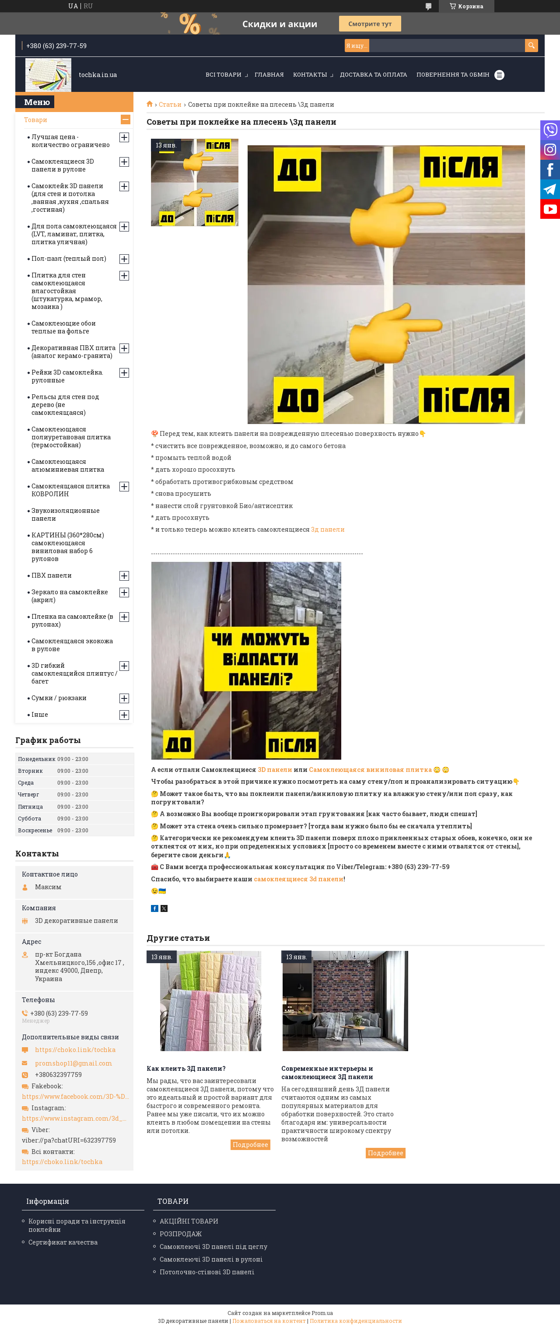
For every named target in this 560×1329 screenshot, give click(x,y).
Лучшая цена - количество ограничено (71, 141)
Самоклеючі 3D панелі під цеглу (213, 1246)
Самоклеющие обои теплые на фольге (64, 327)
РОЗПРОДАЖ (181, 1234)
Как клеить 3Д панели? (186, 1068)
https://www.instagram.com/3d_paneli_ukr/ (75, 1118)
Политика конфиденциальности (356, 1320)
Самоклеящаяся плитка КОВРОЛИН (71, 490)
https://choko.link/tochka (75, 1050)
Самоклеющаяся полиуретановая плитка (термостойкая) (71, 437)
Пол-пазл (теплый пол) (69, 258)
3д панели (328, 529)
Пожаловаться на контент (269, 1320)
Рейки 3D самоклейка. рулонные (67, 376)
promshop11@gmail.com (73, 1063)
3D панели (275, 769)
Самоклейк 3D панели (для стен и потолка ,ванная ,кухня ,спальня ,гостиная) (70, 198)
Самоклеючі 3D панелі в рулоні (211, 1259)
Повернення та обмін (453, 74)
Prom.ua (322, 1312)
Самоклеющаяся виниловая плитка (370, 769)
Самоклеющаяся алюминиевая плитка (68, 465)
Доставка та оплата (373, 74)
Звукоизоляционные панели (66, 514)
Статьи (170, 105)
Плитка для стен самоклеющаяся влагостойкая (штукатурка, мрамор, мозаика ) (67, 291)
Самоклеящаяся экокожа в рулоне (72, 645)
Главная (269, 74)
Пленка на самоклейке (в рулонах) (72, 620)
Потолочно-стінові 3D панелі (207, 1272)
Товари (35, 120)
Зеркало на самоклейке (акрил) (70, 596)
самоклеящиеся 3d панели (298, 879)
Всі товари (224, 74)
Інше (40, 714)
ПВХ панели (52, 575)
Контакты (310, 74)
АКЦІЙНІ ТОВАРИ (189, 1221)
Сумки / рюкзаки (59, 698)
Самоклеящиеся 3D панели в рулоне (63, 165)
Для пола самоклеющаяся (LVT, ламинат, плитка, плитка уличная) (74, 234)
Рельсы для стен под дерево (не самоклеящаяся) (65, 405)
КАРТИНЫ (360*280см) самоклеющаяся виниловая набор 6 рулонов (68, 547)
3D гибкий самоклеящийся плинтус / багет (75, 673)
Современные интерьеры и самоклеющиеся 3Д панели (327, 1072)
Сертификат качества (63, 1242)
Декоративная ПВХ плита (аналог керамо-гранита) (74, 352)
